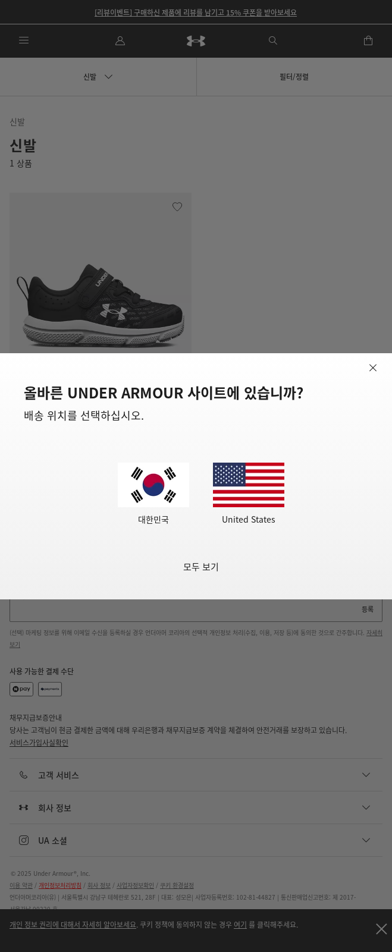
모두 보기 (201, 566)
